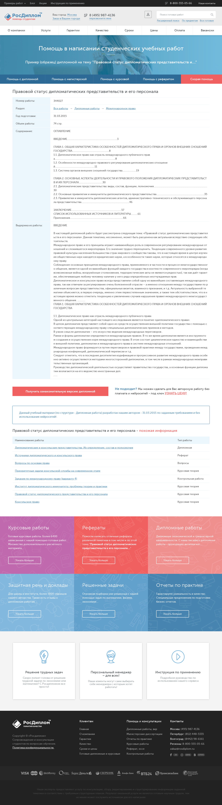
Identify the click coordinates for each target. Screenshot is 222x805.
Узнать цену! (132, 393)
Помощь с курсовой (114, 79)
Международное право (121, 108)
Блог (32, 3)
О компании (16, 30)
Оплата (179, 30)
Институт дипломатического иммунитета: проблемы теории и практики (61, 486)
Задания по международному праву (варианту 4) (46, 478)
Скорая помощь (201, 79)
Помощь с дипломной (22, 79)
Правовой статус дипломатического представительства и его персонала (61, 494)
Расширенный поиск (168, 20)
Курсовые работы (138, 743)
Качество (102, 30)
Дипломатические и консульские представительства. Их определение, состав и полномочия (74, 447)
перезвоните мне (100, 18)
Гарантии (73, 30)
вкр (155, 729)
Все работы (61, 108)
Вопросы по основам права (32, 463)
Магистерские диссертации (144, 733)
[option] (44, 671)
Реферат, (132, 748)
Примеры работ (13, 3)
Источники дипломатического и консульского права (48, 455)
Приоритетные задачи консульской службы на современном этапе (57, 470)
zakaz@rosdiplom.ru (182, 748)
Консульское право (27, 501)
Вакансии (207, 30)
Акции (43, 3)
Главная (84, 729)
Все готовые (207, 20)
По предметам (190, 20)
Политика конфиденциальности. (33, 747)
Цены (154, 30)
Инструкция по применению (67, 3)
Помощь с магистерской (69, 79)
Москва (72, 14)
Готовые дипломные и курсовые (99, 753)
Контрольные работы (140, 753)
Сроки (129, 30)
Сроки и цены (88, 748)
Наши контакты (207, 3)
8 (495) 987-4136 (102, 15)
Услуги (46, 30)
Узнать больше (24, 560)
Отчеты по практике (139, 738)
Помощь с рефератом (158, 79)
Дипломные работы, (140, 729)
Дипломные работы (87, 108)
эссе (141, 748)
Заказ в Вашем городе (66, 18)
